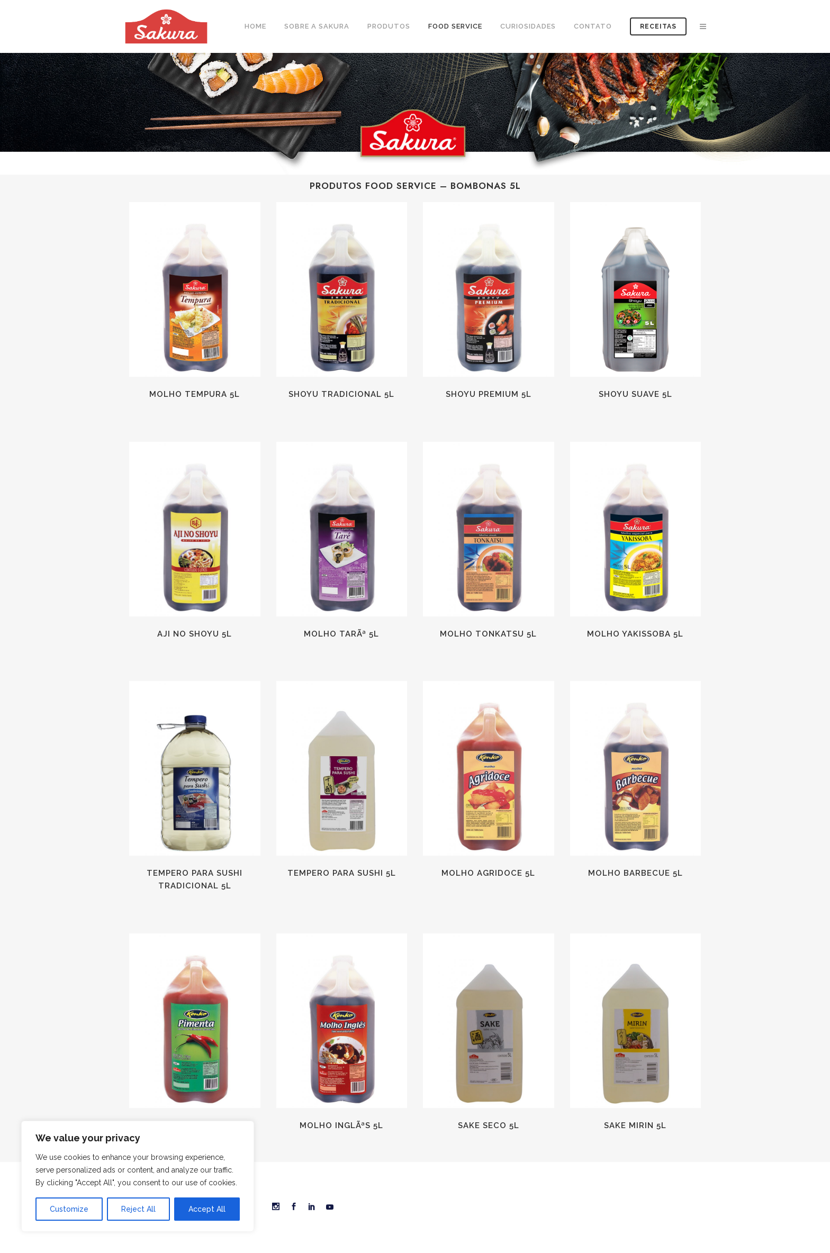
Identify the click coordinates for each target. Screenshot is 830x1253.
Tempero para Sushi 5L (341, 873)
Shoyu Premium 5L (488, 394)
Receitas (658, 26)
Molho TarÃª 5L (341, 634)
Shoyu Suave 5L (635, 394)
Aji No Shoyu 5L (194, 634)
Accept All (206, 1209)
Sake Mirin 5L (635, 1125)
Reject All (138, 1209)
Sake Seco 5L (488, 1125)
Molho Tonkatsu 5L (488, 634)
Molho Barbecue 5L (635, 873)
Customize (69, 1209)
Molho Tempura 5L (194, 394)
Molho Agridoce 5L (488, 873)
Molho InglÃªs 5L (341, 1125)
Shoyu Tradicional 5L (341, 394)
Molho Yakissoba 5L (635, 634)
